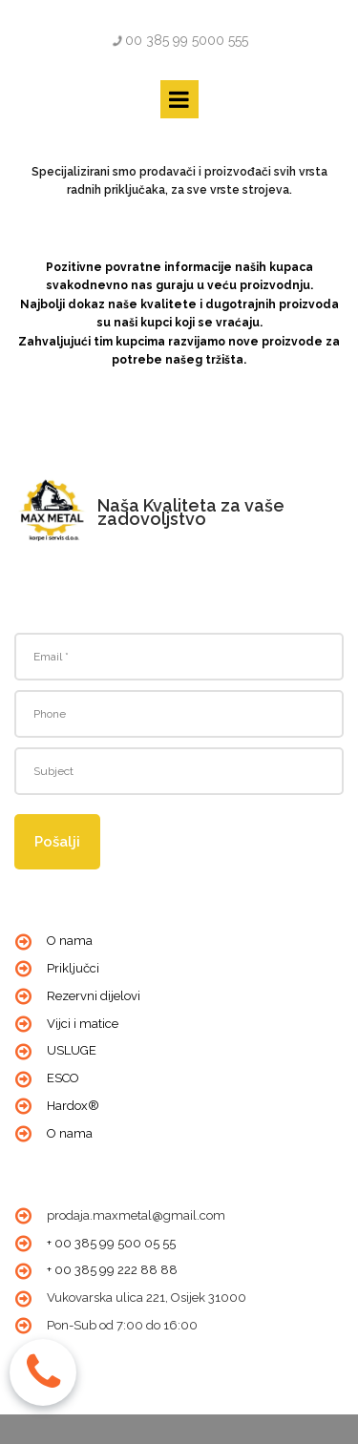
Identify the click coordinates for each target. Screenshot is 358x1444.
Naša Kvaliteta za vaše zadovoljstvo (190, 512)
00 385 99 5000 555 (186, 40)
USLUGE (71, 1050)
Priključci (73, 968)
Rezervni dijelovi (93, 996)
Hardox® (73, 1106)
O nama (70, 940)
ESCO (63, 1078)
